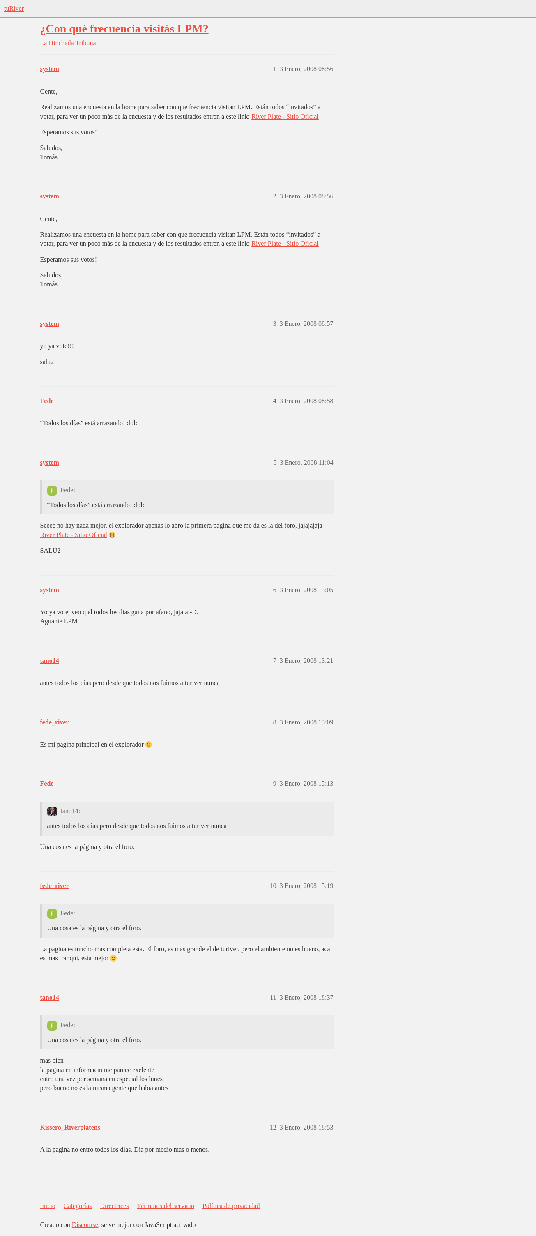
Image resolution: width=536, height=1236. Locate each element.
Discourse (85, 1224)
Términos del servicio (165, 1205)
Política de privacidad (231, 1205)
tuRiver (14, 8)
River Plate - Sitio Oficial (285, 116)
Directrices (114, 1205)
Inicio (47, 1205)
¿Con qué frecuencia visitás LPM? (124, 28)
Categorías (78, 1205)
